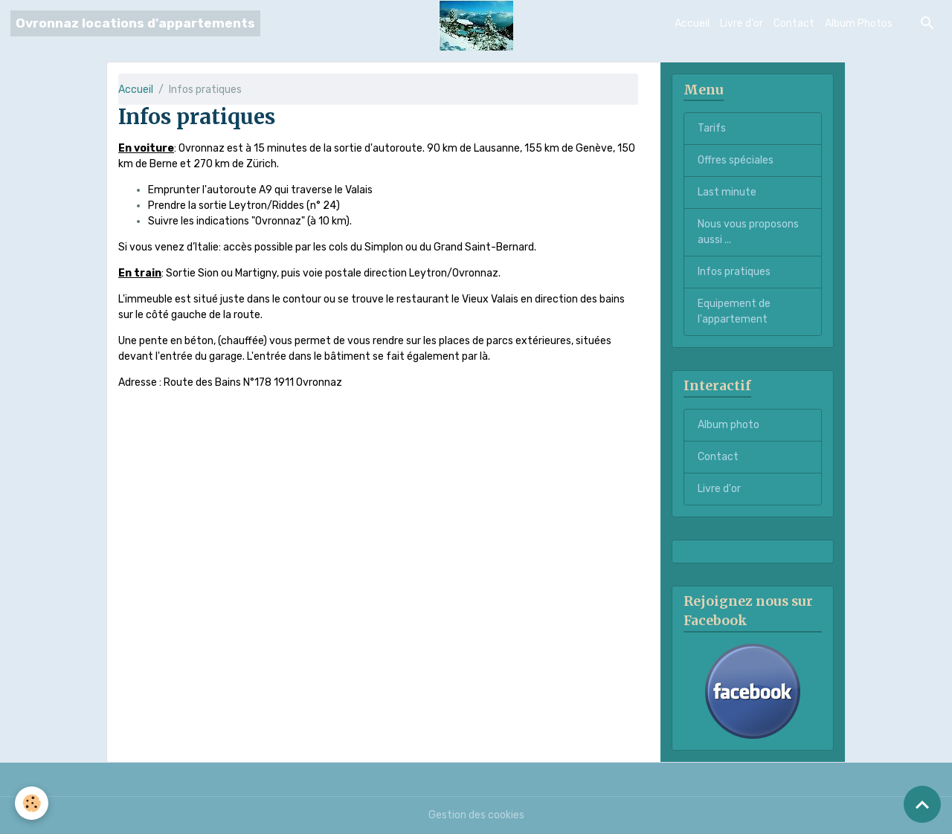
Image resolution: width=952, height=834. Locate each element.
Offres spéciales (736, 160)
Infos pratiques (734, 271)
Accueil (692, 23)
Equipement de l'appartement (734, 311)
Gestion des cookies (476, 815)
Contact (794, 23)
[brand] (135, 23)
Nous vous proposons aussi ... (748, 232)
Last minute (727, 192)
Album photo (728, 424)
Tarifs (712, 128)
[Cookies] (31, 803)
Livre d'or (741, 23)
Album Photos (858, 23)
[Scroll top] (922, 804)
